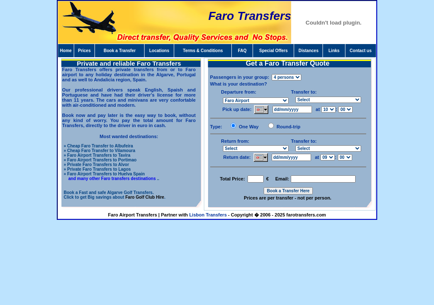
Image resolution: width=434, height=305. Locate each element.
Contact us (361, 50)
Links (333, 50)
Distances (308, 50)
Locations (159, 50)
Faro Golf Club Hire (144, 197)
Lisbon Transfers (208, 214)
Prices (84, 50)
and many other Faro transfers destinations (111, 178)
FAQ (242, 50)
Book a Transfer (120, 50)
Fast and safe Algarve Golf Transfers (116, 192)
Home (66, 50)
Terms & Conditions (203, 50)
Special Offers (273, 50)
